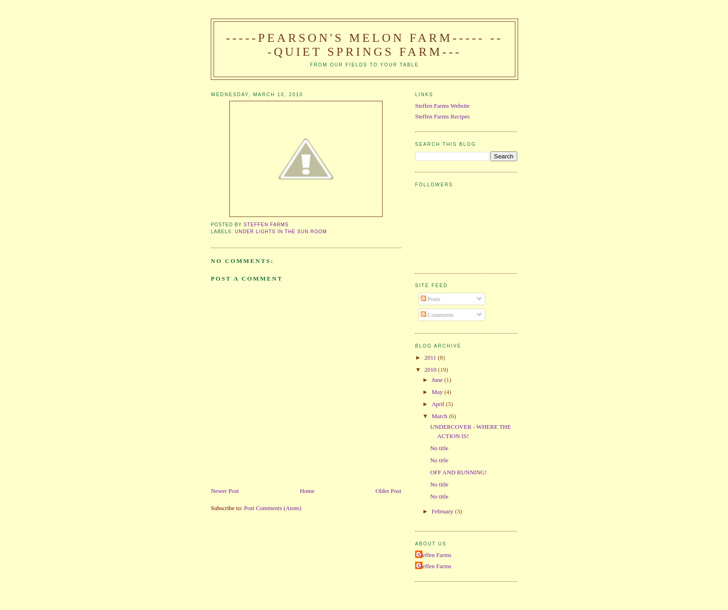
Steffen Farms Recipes (442, 116)
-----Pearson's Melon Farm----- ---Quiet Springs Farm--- (364, 45)
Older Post (388, 490)
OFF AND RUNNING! (458, 472)
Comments (437, 314)
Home (307, 490)
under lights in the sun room (281, 231)
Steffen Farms (434, 554)
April (439, 403)
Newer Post (225, 490)
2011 (431, 357)
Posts (431, 298)
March (440, 416)
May (438, 391)
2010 (431, 369)
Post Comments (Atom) (273, 508)
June (438, 379)
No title (439, 448)
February (443, 511)
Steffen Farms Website (442, 105)
